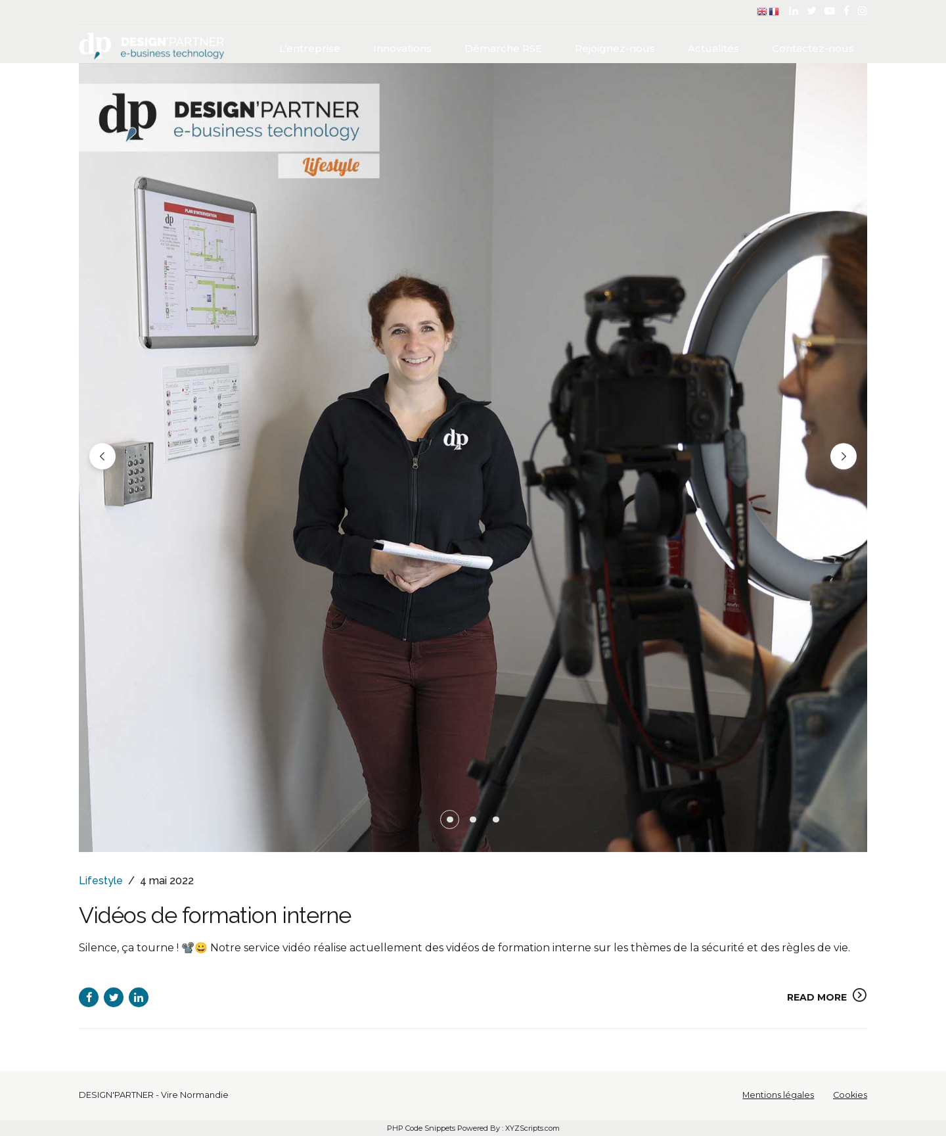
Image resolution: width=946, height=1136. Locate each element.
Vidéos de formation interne (246, 915)
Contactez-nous (813, 46)
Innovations (402, 46)
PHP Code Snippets (421, 1128)
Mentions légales (778, 1095)
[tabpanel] (473, 458)
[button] (102, 457)
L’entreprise (309, 46)
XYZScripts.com (532, 1128)
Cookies (850, 1095)
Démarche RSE (503, 46)
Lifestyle (101, 881)
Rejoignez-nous (615, 46)
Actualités (713, 46)
